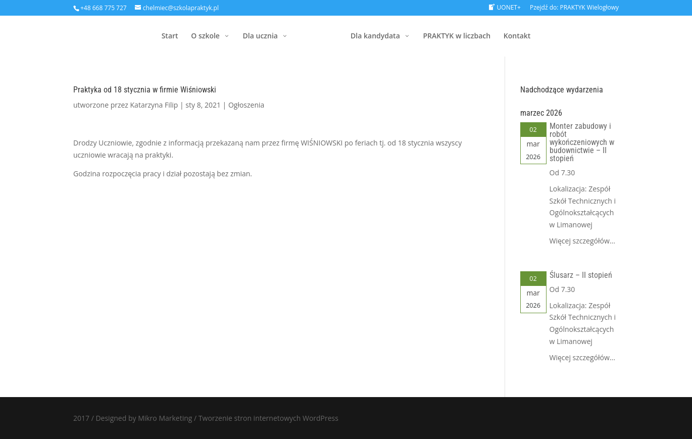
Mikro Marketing (165, 418)
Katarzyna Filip (154, 105)
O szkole (205, 36)
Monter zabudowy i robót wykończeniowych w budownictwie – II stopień (582, 142)
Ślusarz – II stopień (581, 275)
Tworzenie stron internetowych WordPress (268, 418)
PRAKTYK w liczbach (456, 36)
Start (170, 36)
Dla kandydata (375, 36)
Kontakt (517, 36)
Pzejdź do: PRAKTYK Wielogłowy (574, 8)
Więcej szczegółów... (582, 241)
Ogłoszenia (246, 105)
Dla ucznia (260, 36)
